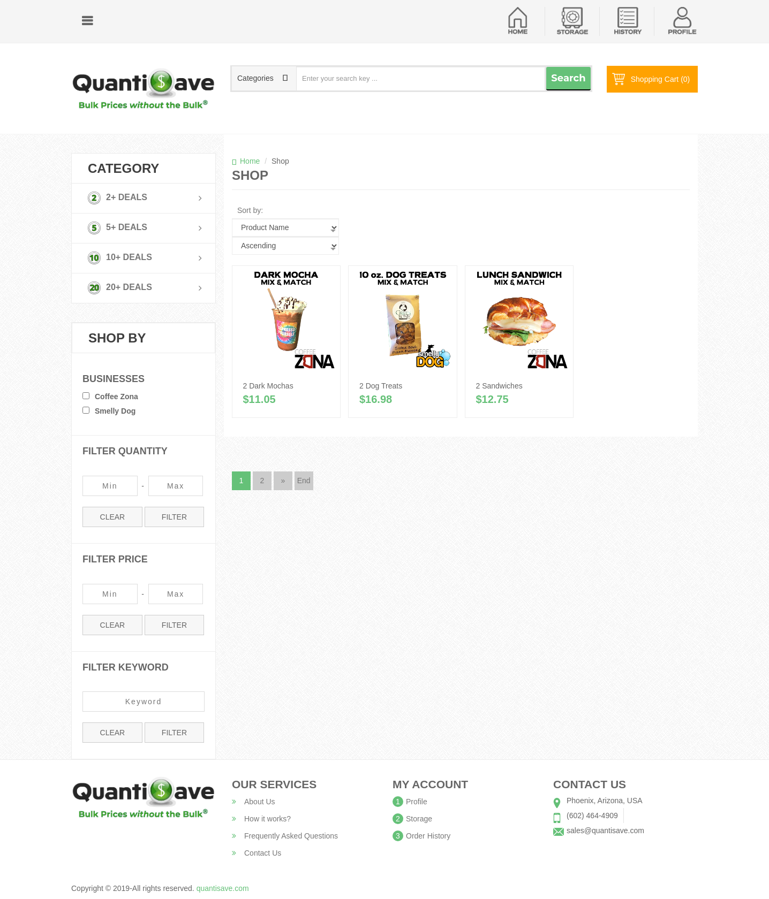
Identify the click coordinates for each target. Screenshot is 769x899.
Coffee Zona (116, 396)
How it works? (261, 818)
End (304, 480)
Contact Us (256, 853)
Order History (428, 836)
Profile (416, 801)
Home (250, 161)
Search (568, 78)
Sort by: (250, 210)
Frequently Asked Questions (285, 836)
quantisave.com (223, 888)
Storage (419, 818)
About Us (253, 801)
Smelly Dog (115, 411)
